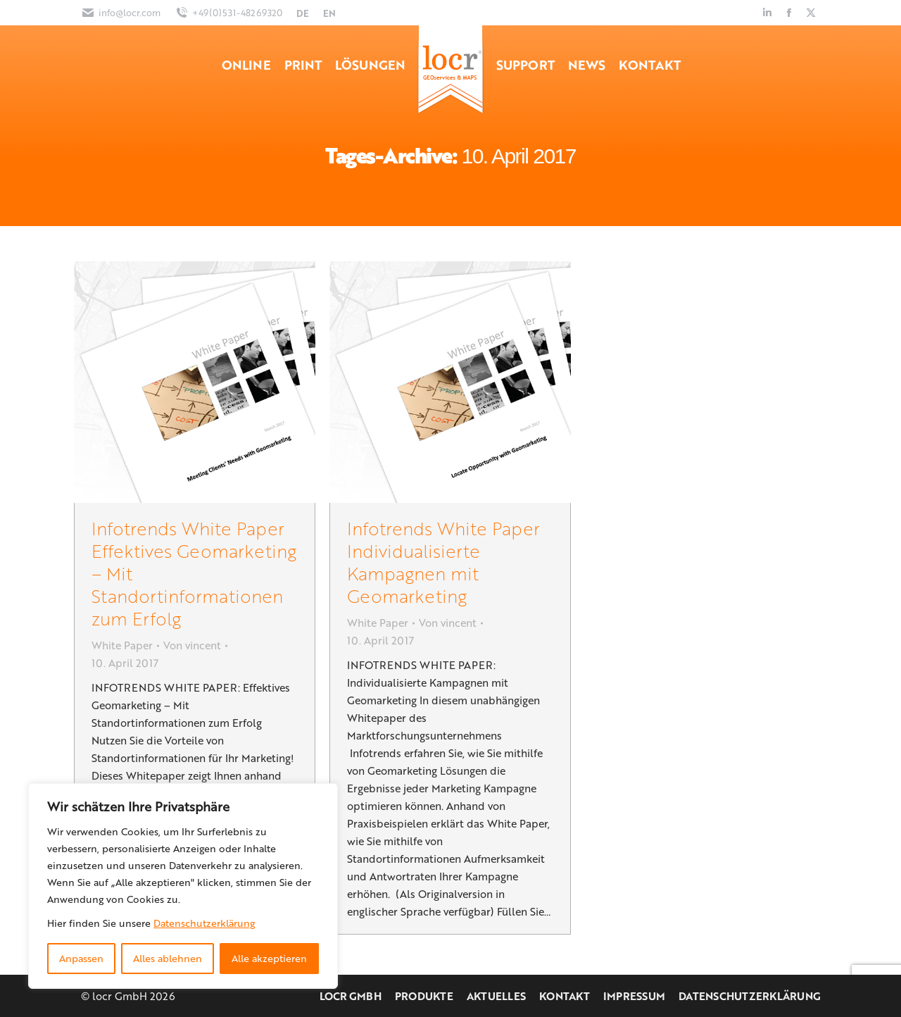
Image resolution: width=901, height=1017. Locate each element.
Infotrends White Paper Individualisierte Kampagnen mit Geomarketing (443, 562)
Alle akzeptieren (269, 958)
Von (192, 645)
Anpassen (81, 958)
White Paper (122, 645)
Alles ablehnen (167, 958)
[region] (183, 886)
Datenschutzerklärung (204, 923)
